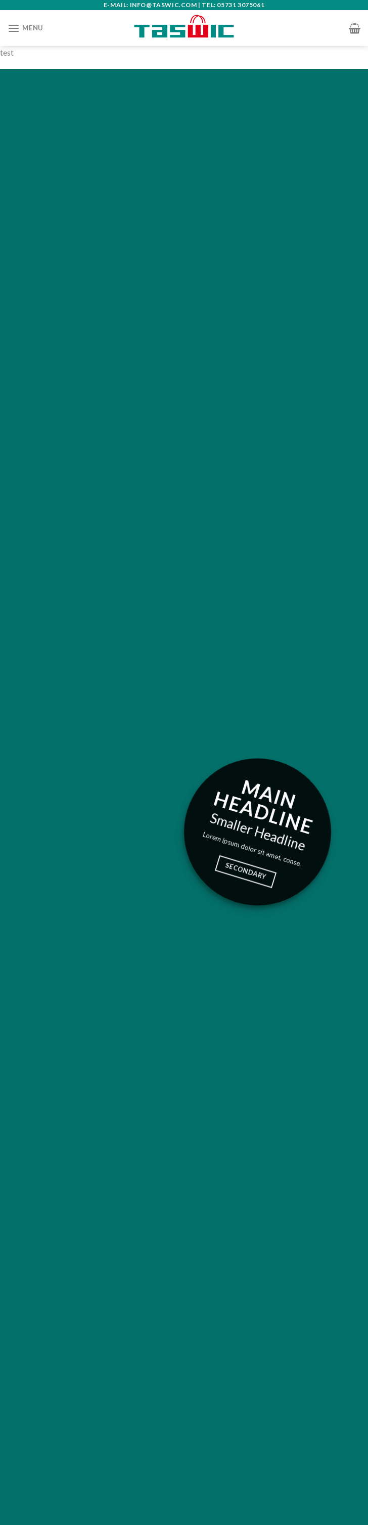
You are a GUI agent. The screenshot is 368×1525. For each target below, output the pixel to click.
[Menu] (25, 28)
